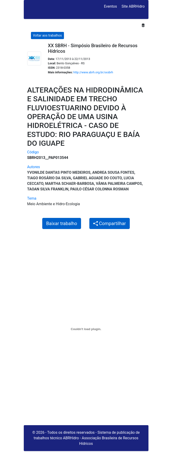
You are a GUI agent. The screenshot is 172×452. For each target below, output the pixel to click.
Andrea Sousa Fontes (113, 172)
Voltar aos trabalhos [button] (47, 35)
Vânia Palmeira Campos (119, 183)
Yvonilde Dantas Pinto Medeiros (59, 172)
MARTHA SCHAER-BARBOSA (69, 183)
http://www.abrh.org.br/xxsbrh (93, 72)
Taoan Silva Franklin (48, 189)
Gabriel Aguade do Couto (97, 178)
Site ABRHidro (133, 6)
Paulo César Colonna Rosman (99, 189)
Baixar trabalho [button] (61, 223)
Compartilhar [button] (109, 223)
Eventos (110, 6)
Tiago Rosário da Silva (49, 178)
